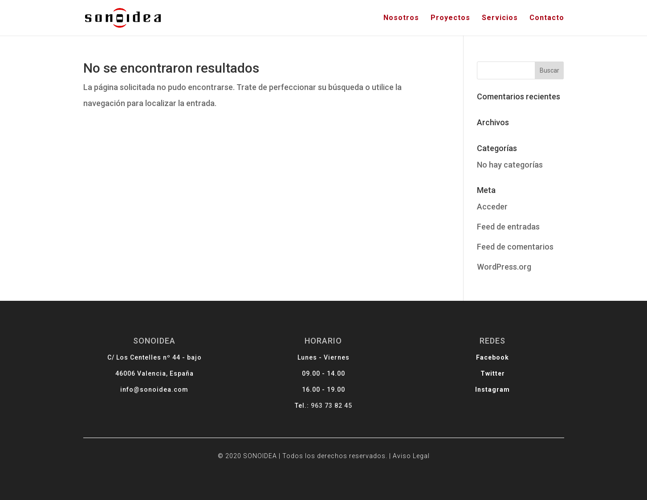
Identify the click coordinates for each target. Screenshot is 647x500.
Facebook (477, 361)
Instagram (476, 390)
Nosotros (401, 18)
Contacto (546, 18)
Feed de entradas (508, 226)
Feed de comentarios (515, 246)
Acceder (492, 206)
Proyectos (450, 18)
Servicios (500, 18)
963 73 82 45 (331, 405)
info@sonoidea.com (170, 390)
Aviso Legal (402, 450)
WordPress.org (504, 266)
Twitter (477, 376)
